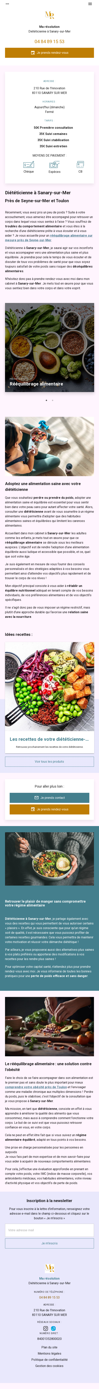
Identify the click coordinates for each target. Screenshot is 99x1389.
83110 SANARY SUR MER (49, 90)
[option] (49, 350)
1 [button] (46, 400)
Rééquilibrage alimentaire (36, 384)
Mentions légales (49, 1353)
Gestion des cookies (49, 1366)
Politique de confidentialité (49, 1360)
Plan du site (49, 1347)
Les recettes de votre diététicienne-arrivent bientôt (50, 739)
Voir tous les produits (49, 761)
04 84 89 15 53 (49, 41)
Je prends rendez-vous (49, 52)
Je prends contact (49, 797)
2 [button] (52, 400)
